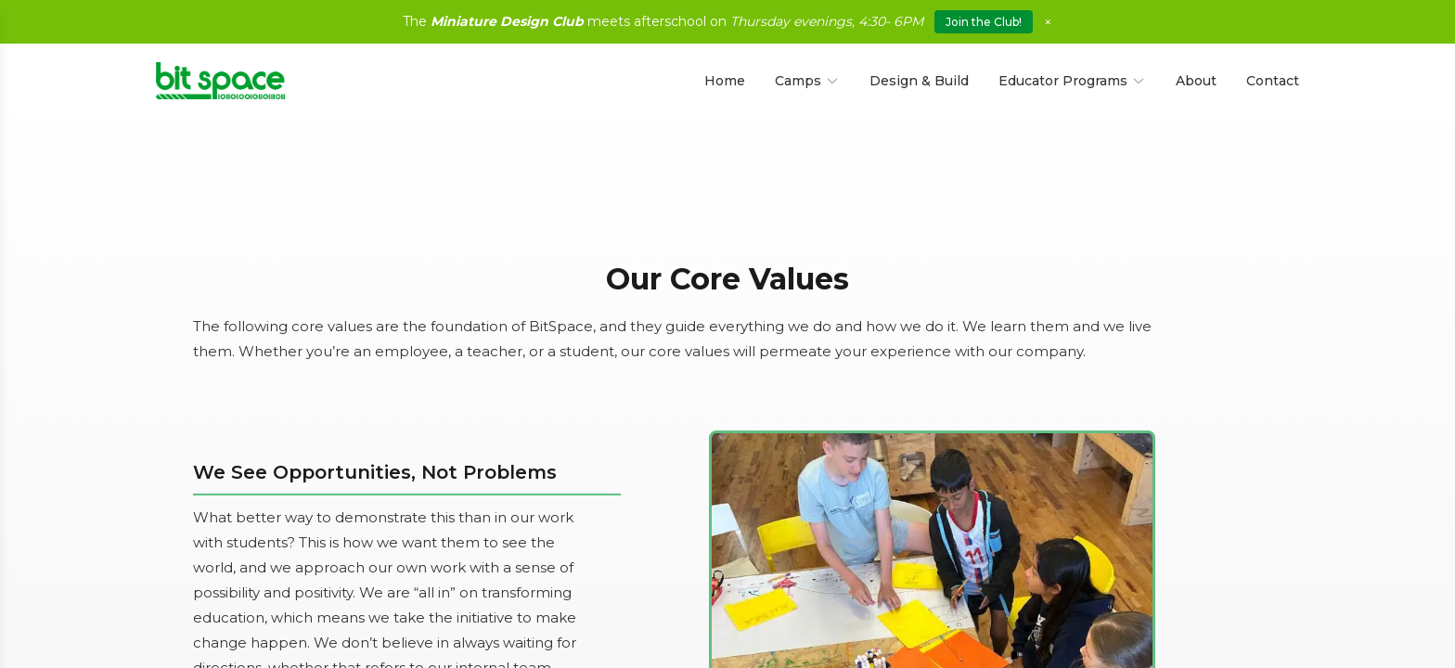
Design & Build (919, 80)
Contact (1272, 80)
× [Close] (1048, 22)
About (1196, 80)
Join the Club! (984, 22)
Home (724, 80)
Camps (807, 80)
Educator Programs (1072, 80)
